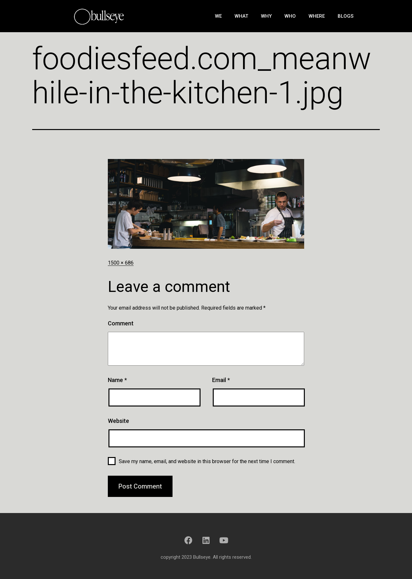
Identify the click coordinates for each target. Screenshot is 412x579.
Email (221, 380)
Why (266, 16)
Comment (121, 323)
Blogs (345, 16)
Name (117, 380)
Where (317, 16)
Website (118, 420)
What (241, 16)
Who (290, 16)
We (218, 16)
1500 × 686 (121, 263)
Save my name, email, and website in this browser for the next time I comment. (207, 461)
